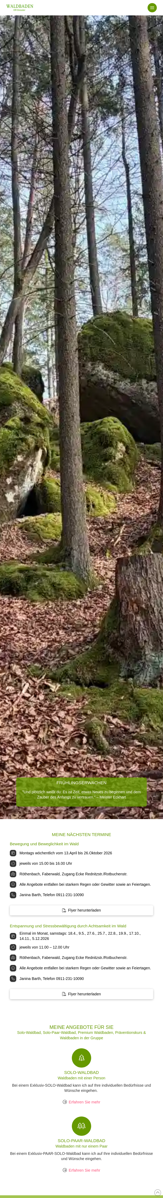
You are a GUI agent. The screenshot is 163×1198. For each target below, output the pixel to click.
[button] (152, 7)
